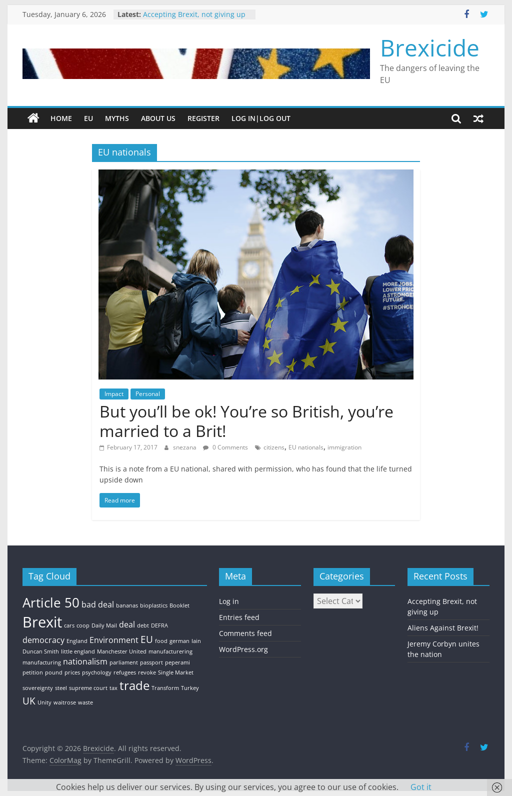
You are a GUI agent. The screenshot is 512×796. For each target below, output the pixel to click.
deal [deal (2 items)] (127, 624)
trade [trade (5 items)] (135, 685)
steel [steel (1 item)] (61, 688)
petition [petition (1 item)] (32, 672)
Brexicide (430, 47)
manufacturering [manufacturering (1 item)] (170, 651)
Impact (114, 394)
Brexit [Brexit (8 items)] (42, 622)
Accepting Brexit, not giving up (194, 14)
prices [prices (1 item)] (72, 672)
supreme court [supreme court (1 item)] (88, 688)
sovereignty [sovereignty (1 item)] (37, 688)
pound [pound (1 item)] (53, 672)
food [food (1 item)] (161, 641)
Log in (229, 601)
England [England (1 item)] (77, 641)
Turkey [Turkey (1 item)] (190, 688)
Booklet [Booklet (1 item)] (180, 605)
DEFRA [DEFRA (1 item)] (159, 625)
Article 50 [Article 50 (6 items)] (51, 603)
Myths (117, 118)
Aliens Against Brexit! (443, 627)
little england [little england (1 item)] (78, 651)
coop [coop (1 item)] (83, 625)
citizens (274, 447)
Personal (148, 394)
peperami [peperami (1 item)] (177, 662)
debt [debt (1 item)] (143, 625)
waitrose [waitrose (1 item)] (65, 702)
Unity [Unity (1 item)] (45, 702)
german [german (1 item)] (180, 641)
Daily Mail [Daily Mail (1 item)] (104, 625)
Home (61, 118)
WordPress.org (243, 649)
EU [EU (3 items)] (146, 639)
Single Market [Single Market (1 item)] (176, 672)
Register (204, 118)
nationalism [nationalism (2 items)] (85, 661)
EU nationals (306, 447)
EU (88, 118)
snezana (185, 447)
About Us (158, 118)
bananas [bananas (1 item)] (127, 605)
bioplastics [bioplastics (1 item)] (154, 605)
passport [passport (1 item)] (151, 662)
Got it (421, 787)
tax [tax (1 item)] (114, 688)
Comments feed (245, 633)
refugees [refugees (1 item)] (125, 672)
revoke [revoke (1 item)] (147, 672)
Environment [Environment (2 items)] (114, 640)
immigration (345, 447)
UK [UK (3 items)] (29, 701)
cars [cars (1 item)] (69, 625)
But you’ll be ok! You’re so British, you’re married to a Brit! (247, 420)
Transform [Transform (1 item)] (165, 688)
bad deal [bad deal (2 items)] (98, 604)
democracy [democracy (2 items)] (43, 640)
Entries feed (239, 617)
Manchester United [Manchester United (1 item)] (121, 651)
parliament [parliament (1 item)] (124, 662)
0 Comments (225, 447)
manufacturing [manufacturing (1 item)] (41, 662)
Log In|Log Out (261, 118)
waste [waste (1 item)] (85, 702)
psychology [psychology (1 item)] (97, 672)
